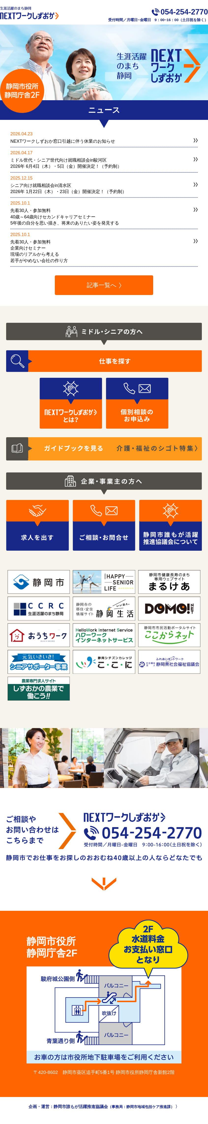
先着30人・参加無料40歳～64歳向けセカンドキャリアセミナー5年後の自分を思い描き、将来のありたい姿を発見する (64, 216)
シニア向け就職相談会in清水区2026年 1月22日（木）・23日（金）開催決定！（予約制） (68, 188)
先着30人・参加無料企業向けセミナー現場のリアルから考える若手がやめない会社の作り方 (39, 251)
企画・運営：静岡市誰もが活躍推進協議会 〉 (104, 1106)
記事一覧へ (102, 285)
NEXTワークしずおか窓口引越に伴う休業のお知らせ (62, 141)
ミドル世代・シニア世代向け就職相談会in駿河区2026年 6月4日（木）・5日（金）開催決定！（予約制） (66, 163)
